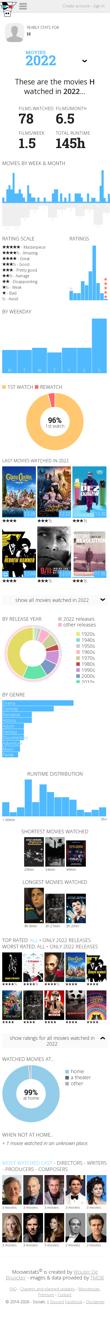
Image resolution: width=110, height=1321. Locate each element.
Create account (76, 5)
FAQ (13, 1288)
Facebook (74, 1301)
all (34, 940)
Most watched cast (27, 1163)
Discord (57, 1301)
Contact (65, 1294)
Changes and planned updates (47, 1288)
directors (70, 1163)
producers (19, 1169)
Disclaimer (95, 1301)
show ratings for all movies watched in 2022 (52, 1041)
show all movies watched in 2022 (52, 600)
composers (53, 1169)
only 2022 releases (67, 940)
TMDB (97, 1277)
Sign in (99, 5)
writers (97, 1163)
